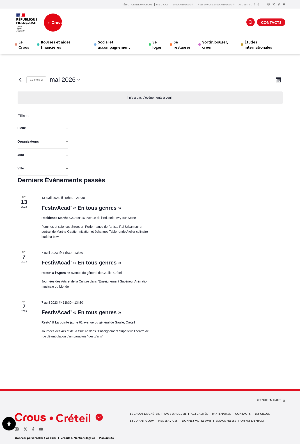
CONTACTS (271, 22)
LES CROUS (162, 4)
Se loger (157, 44)
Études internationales (258, 44)
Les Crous (262, 413)
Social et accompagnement (114, 44)
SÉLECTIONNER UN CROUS (137, 4)
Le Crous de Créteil (145, 413)
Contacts (243, 413)
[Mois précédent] (20, 79)
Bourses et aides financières (56, 44)
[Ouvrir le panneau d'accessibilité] (9, 423)
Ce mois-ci (36, 79)
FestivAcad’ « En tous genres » (81, 208)
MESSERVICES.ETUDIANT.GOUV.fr (215, 4)
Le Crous (23, 44)
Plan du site (106, 437)
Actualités (199, 413)
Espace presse (226, 420)
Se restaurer (182, 44)
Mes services (168, 420)
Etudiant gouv (142, 420)
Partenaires (221, 413)
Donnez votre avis (196, 420)
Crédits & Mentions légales (78, 437)
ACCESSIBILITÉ (249, 4)
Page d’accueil (175, 413)
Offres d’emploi (252, 420)
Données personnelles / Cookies (35, 437)
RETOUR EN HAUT (268, 400)
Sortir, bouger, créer (215, 44)
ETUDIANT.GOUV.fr (183, 4)
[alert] (150, 97)
